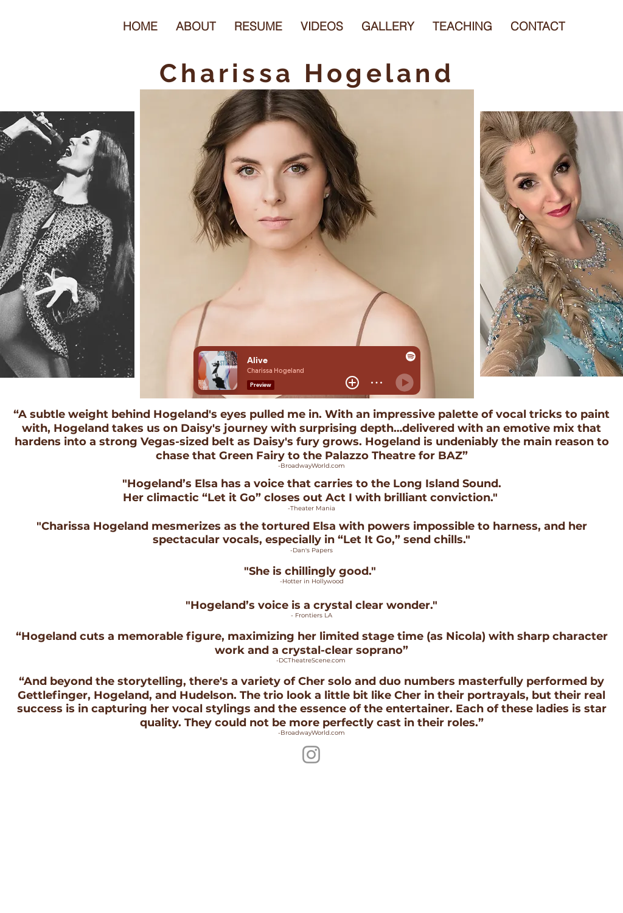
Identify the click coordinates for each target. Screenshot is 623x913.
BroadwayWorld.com (312, 466)
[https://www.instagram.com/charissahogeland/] (311, 754)
